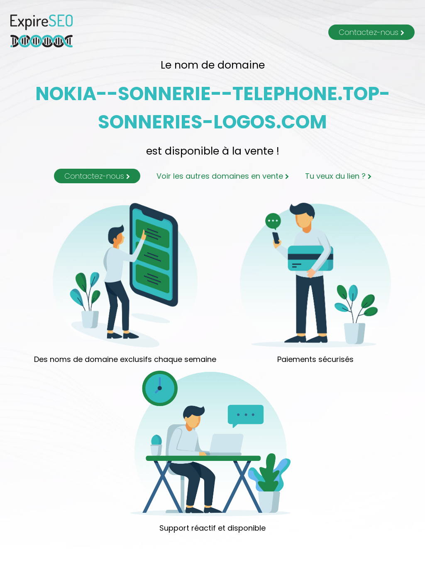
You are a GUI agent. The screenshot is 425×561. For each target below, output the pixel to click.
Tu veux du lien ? (338, 176)
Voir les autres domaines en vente (222, 176)
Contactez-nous (371, 32)
